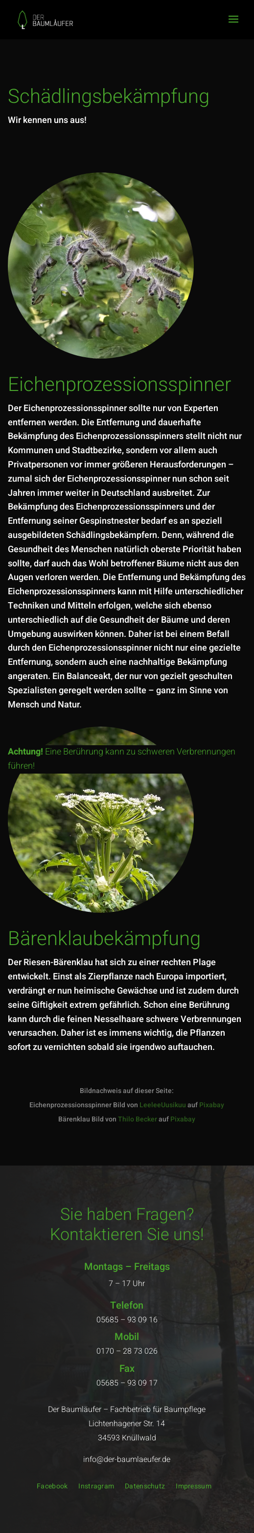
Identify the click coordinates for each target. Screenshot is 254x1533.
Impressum (193, 1487)
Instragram (96, 1487)
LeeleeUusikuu (162, 1105)
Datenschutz (145, 1487)
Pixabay (211, 1105)
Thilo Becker (137, 1119)
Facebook (52, 1487)
